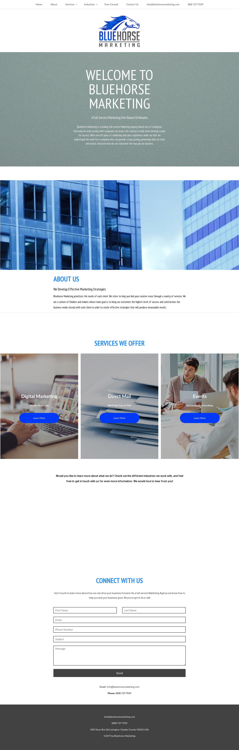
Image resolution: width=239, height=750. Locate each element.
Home (39, 4)
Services (69, 4)
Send (119, 673)
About (53, 4)
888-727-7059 (195, 4)
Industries (89, 4)
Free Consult (111, 4)
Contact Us (132, 4)
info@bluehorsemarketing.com (163, 4)
